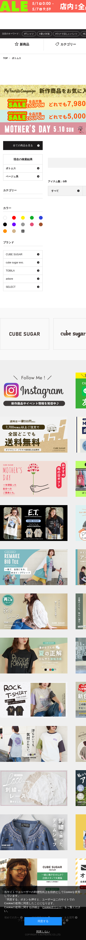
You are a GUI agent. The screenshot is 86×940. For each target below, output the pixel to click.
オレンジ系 (5, 231)
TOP (5, 58)
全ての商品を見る (23, 145)
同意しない (43, 931)
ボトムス (16, 58)
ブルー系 (41, 218)
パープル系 (14, 224)
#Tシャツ (29, 34)
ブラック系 (5, 224)
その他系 (23, 231)
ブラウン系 (41, 224)
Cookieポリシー (51, 907)
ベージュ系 (14, 231)
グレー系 (23, 224)
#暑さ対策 (44, 34)
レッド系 (14, 218)
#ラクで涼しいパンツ (66, 34)
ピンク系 (32, 224)
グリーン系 (32, 218)
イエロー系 (23, 218)
